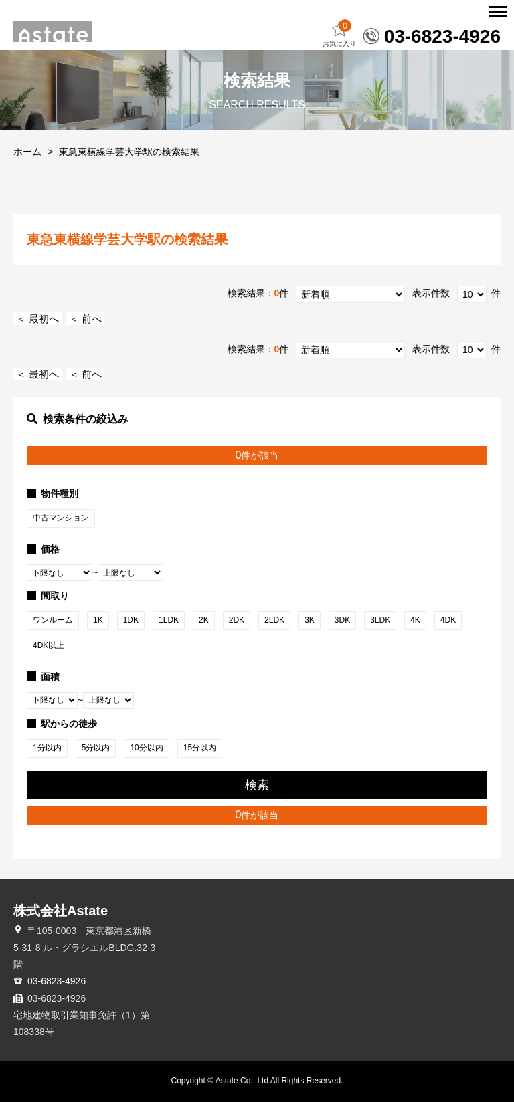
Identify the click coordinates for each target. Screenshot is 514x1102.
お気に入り (339, 33)
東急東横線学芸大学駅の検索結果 (129, 151)
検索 (257, 785)
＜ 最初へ (37, 318)
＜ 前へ (85, 318)
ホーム (27, 151)
